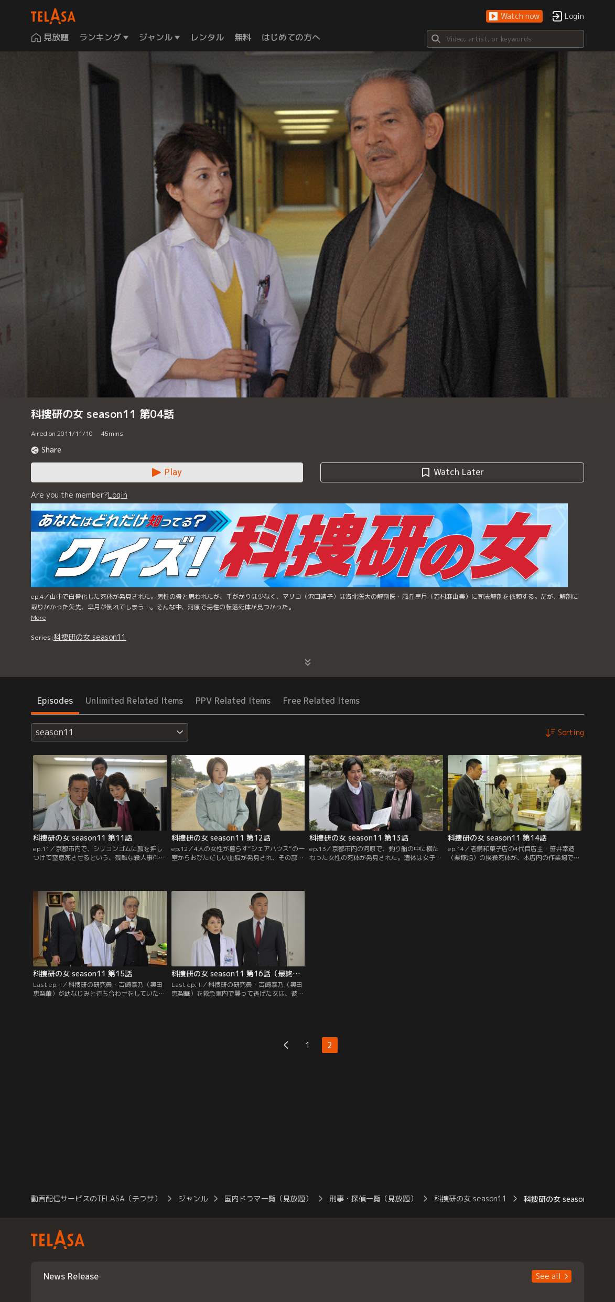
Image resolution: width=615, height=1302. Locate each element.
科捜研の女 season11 (89, 637)
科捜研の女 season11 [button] (470, 1198)
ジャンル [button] (193, 1198)
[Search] (505, 39)
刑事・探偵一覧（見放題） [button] (373, 1198)
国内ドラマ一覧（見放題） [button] (268, 1198)
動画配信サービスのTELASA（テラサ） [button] (96, 1198)
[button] (514, 16)
